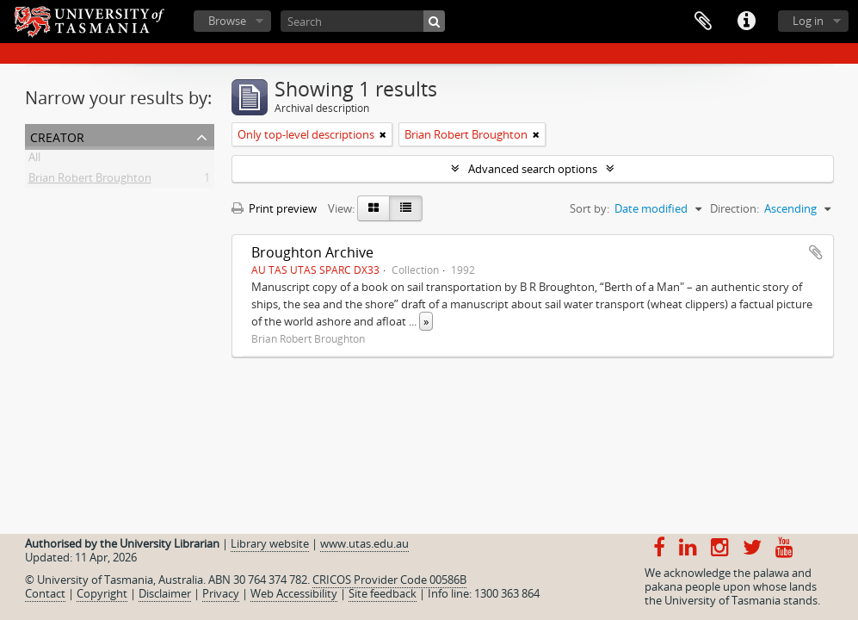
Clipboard (703, 21)
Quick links (746, 21)
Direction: (734, 208)
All (34, 160)
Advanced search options (532, 169)
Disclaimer (165, 593)
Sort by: (589, 208)
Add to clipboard (815, 252)
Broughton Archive (312, 252)
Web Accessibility (293, 593)
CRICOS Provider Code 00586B (389, 579)
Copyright (102, 593)
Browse (227, 20)
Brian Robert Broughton (89, 181)
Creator (57, 135)
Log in (808, 20)
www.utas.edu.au (364, 543)
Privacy (220, 593)
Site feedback (383, 593)
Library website (270, 543)
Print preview (274, 208)
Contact (45, 593)
